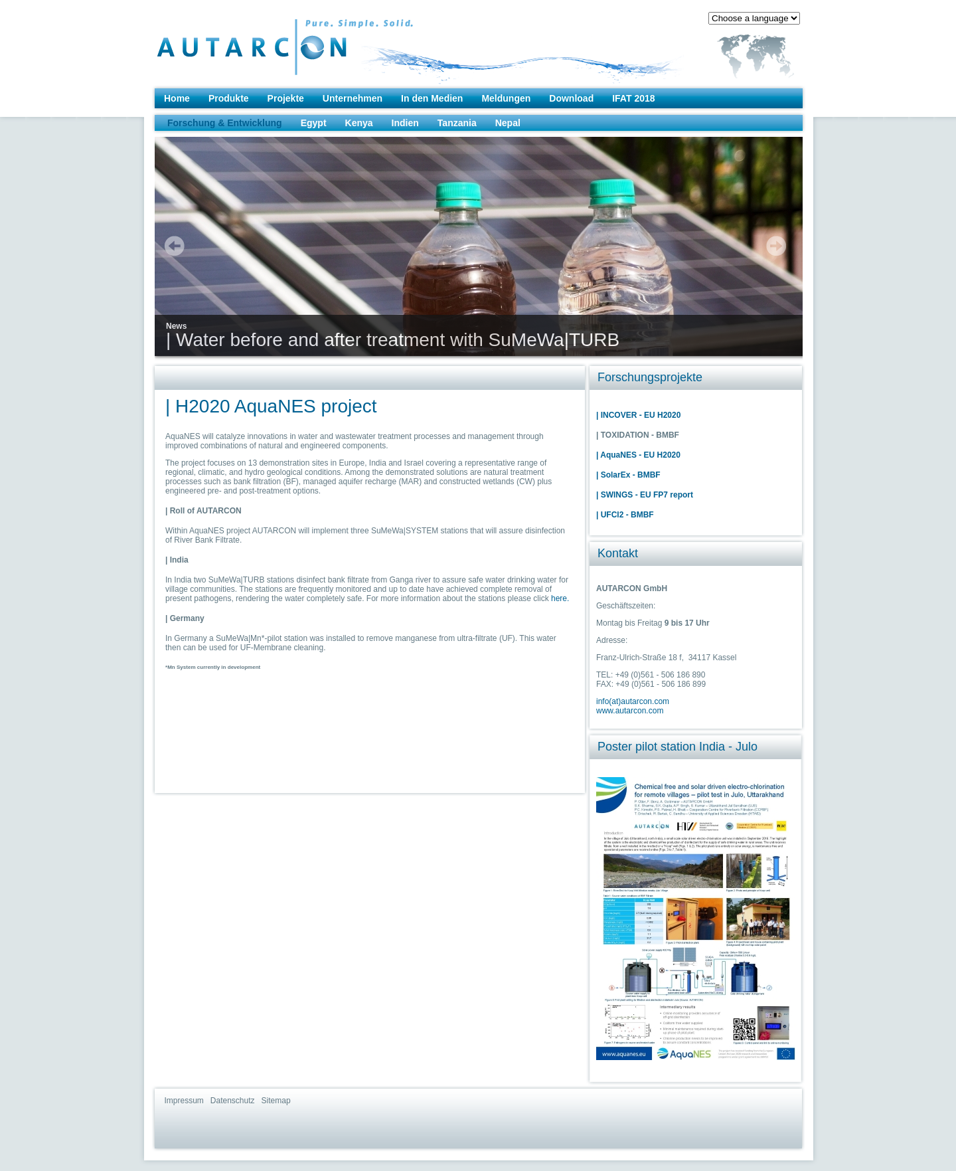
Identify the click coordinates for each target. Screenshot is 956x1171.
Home (177, 98)
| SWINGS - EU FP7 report (644, 494)
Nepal (507, 123)
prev (175, 246)
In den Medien (432, 98)
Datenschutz (232, 1100)
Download (571, 98)
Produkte (228, 98)
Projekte (286, 98)
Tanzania (457, 123)
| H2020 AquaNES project (271, 406)
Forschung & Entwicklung (224, 123)
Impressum (184, 1100)
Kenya (359, 123)
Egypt (314, 123)
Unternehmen (352, 98)
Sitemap (276, 1100)
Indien (405, 123)
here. (560, 598)
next (776, 246)
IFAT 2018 (633, 98)
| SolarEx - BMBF (628, 475)
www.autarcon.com (629, 710)
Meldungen (505, 98)
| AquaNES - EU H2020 (638, 455)
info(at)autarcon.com (632, 701)
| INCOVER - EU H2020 (638, 415)
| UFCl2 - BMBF (625, 514)
